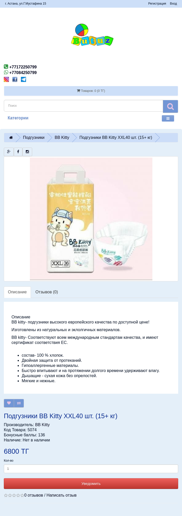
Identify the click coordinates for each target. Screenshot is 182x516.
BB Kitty (42, 425)
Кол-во (8, 460)
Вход (173, 3)
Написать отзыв (61, 495)
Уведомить (91, 483)
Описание (17, 292)
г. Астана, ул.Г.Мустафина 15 (25, 3)
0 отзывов (33, 495)
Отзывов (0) (46, 292)
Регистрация (157, 3)
